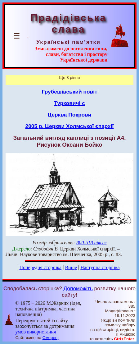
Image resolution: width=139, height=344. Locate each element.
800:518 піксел (91, 242)
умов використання (35, 331)
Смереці (51, 337)
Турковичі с (69, 103)
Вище (71, 267)
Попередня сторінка (40, 267)
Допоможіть (77, 288)
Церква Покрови (70, 115)
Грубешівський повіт (69, 92)
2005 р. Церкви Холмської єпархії (69, 126)
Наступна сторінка (99, 267)
